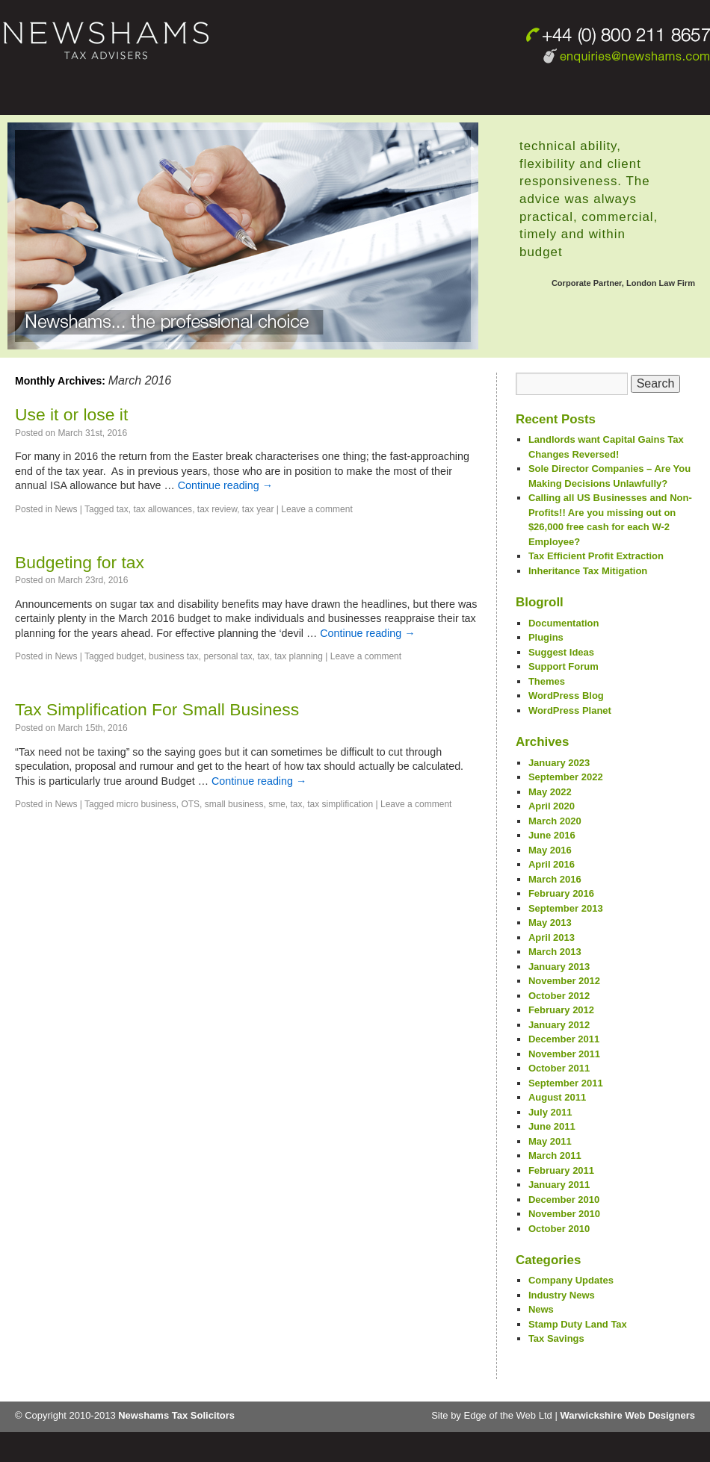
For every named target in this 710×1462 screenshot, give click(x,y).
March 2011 (554, 1155)
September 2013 (565, 908)
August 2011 (557, 1097)
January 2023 (559, 762)
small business (234, 804)
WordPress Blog (566, 695)
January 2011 (559, 1184)
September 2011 (565, 1083)
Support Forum (563, 666)
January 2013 (559, 966)
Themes (546, 681)
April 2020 (551, 806)
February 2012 (561, 1009)
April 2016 (551, 864)
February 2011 (561, 1170)
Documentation (563, 623)
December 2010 (563, 1199)
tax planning (298, 656)
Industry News (561, 1295)
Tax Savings (556, 1338)
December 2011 (563, 1039)
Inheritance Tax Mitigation (587, 570)
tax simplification (340, 804)
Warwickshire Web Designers (627, 1415)
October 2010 (559, 1228)
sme (276, 804)
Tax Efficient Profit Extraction (596, 556)
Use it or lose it (71, 414)
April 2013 (551, 937)
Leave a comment (316, 509)
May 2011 (550, 1141)
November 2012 (564, 980)
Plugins (546, 637)
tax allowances (162, 509)
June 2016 (551, 835)
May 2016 (550, 850)
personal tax (227, 656)
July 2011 (550, 1112)
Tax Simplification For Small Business (157, 709)
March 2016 (554, 879)
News (66, 509)
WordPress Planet (569, 710)
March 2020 (554, 821)
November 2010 (564, 1213)
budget (130, 656)
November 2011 (564, 1054)
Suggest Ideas (561, 652)
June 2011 (551, 1126)
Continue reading (225, 485)
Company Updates (571, 1280)
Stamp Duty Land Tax (577, 1324)
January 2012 (559, 1024)
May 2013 (550, 922)
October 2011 (559, 1068)
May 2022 (550, 791)
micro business (146, 804)
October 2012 (559, 995)
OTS (190, 804)
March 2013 (554, 951)
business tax (174, 656)
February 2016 (561, 893)
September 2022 (565, 777)
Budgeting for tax (79, 562)
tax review (217, 509)
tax (123, 509)
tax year (258, 509)
